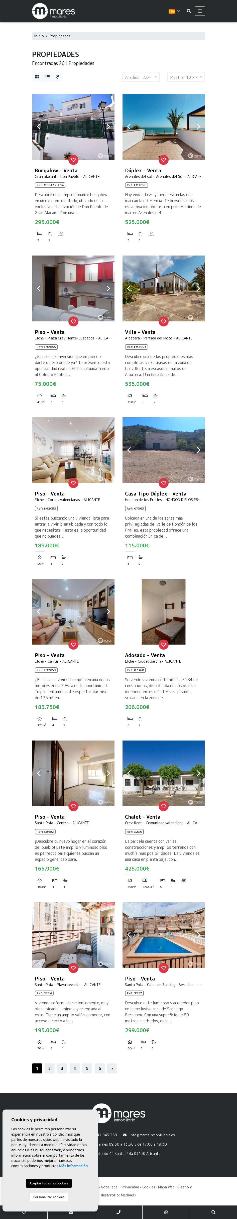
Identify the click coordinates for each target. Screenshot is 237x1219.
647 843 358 (106, 1135)
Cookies (148, 1187)
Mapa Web (166, 1187)
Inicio (39, 36)
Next (108, 127)
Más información (73, 1165)
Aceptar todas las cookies (49, 1183)
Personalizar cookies (49, 1197)
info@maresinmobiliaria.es (152, 1135)
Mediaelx (128, 1195)
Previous (38, 127)
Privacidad (130, 1187)
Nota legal (110, 1187)
